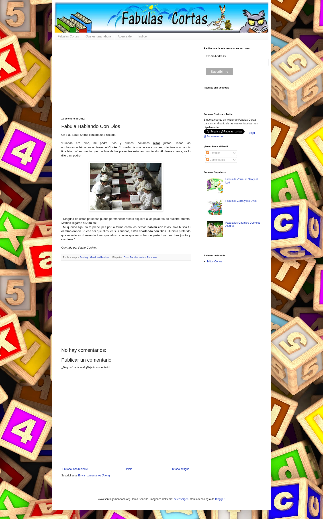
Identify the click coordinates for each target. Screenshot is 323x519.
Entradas (213, 152)
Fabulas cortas (138, 257)
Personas (152, 257)
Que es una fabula (98, 36)
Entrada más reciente (75, 469)
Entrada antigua (179, 469)
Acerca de (125, 36)
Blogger (219, 499)
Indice (142, 36)
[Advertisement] (125, 78)
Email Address (216, 56)
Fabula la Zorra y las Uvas (241, 200)
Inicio (129, 469)
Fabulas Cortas (68, 36)
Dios (126, 257)
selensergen (181, 499)
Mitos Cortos (214, 261)
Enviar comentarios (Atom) (94, 475)
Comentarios (215, 159)
